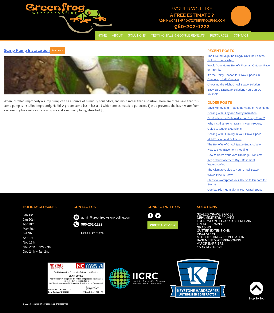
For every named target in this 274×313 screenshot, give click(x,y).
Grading (204, 227)
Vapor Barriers (210, 243)
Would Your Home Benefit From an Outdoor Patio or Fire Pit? (238, 67)
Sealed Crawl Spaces (215, 214)
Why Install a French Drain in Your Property (234, 123)
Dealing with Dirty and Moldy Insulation (231, 113)
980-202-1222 (192, 26)
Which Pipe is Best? (220, 174)
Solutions (137, 35)
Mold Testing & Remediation (220, 237)
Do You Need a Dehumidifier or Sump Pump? (236, 118)
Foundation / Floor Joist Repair (224, 221)
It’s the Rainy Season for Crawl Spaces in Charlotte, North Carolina (233, 77)
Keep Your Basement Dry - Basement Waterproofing (231, 162)
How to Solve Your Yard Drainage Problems (235, 154)
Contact (241, 35)
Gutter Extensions (213, 230)
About (117, 35)
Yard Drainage (209, 246)
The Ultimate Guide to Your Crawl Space (233, 169)
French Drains (209, 224)
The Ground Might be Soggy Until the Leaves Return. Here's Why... (235, 58)
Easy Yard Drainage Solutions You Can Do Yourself (234, 92)
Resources (219, 35)
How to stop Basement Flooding (227, 149)
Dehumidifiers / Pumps (215, 217)
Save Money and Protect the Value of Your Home (238, 107)
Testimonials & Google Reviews (178, 35)
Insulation (206, 234)
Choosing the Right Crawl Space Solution (233, 84)
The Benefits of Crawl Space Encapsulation (234, 144)
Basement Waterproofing (219, 240)
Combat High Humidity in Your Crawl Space (234, 189)
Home (102, 35)
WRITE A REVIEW (162, 225)
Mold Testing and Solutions (224, 139)
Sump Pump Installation (27, 50)
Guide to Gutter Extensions (224, 128)
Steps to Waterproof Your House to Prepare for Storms (236, 182)
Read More (57, 50)
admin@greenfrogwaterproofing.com (192, 20)
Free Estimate (92, 232)
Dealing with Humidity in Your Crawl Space (234, 134)
